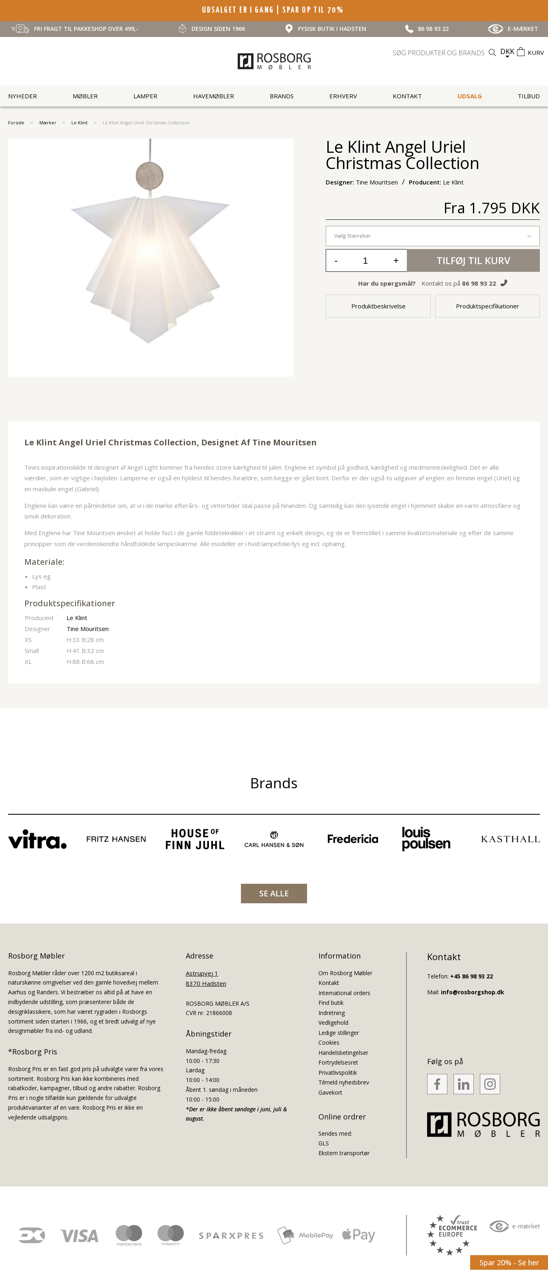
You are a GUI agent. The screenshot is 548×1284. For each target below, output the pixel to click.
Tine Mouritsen (284, 442)
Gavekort (330, 1092)
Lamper (145, 96)
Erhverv (343, 96)
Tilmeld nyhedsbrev (343, 1082)
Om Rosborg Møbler (345, 973)
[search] (445, 52)
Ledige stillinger (338, 1033)
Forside (16, 122)
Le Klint (79, 122)
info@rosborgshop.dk (472, 992)
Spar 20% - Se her (509, 1262)
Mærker (47, 122)
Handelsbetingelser (343, 1052)
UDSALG (470, 96)
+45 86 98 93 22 (471, 976)
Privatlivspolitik (337, 1072)
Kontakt (407, 96)
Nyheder (22, 96)
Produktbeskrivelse (378, 306)
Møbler (85, 96)
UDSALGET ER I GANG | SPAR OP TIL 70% (274, 10)
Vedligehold (333, 1022)
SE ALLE (274, 893)
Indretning (331, 1013)
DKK (507, 51)
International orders (344, 993)
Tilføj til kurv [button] (473, 260)
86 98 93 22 (479, 283)
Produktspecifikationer (487, 306)
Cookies (329, 1042)
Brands (282, 96)
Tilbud (529, 96)
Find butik (331, 1002)
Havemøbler (213, 96)
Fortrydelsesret (338, 1062)
